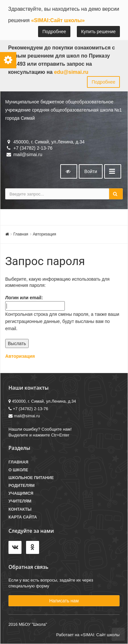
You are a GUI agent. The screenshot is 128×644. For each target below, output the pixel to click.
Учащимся (20, 493)
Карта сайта (22, 517)
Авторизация (44, 234)
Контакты (20, 509)
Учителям (19, 501)
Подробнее (54, 31)
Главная (20, 234)
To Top (118, 634)
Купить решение (98, 31)
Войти (90, 171)
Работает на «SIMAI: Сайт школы (88, 635)
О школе (18, 470)
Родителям (21, 485)
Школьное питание (31, 478)
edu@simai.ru (71, 72)
